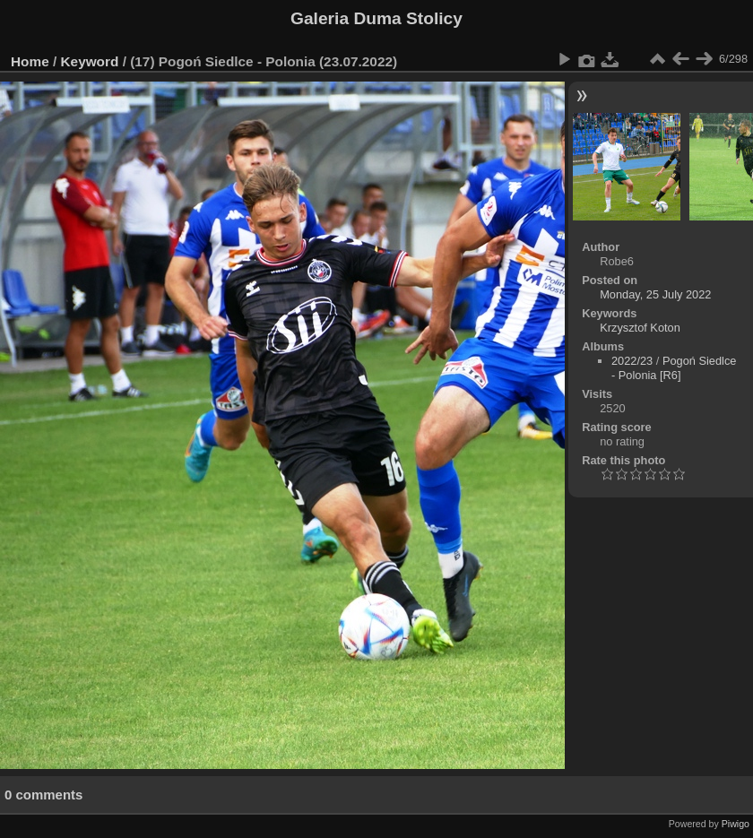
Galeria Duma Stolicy (376, 18)
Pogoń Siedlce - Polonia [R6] (673, 368)
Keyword (90, 61)
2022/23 (632, 360)
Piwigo (735, 823)
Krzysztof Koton (640, 327)
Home (30, 61)
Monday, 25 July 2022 (655, 294)
